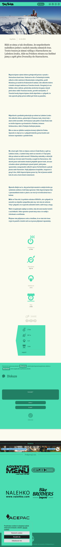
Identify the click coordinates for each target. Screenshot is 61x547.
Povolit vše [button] (16, 537)
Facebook (47, 4)
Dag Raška (12, 39)
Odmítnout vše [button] (17, 541)
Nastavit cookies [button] (16, 533)
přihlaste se (23, 366)
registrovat (6, 369)
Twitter (53, 4)
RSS (59, 4)
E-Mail (56, 4)
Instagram (50, 4)
